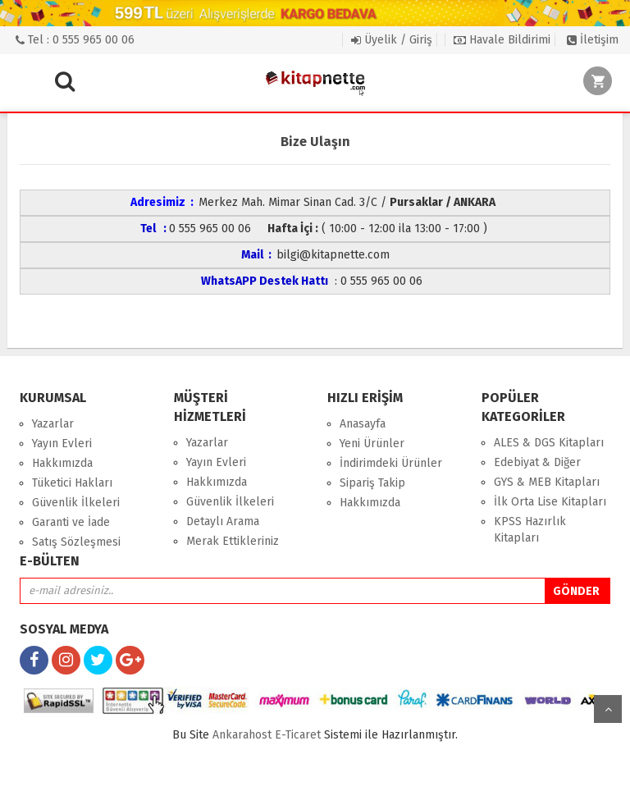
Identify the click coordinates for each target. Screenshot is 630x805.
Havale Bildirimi (502, 40)
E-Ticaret (298, 735)
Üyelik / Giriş (391, 40)
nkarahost (243, 735)
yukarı (608, 709)
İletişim (593, 40)
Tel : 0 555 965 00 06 (75, 40)
